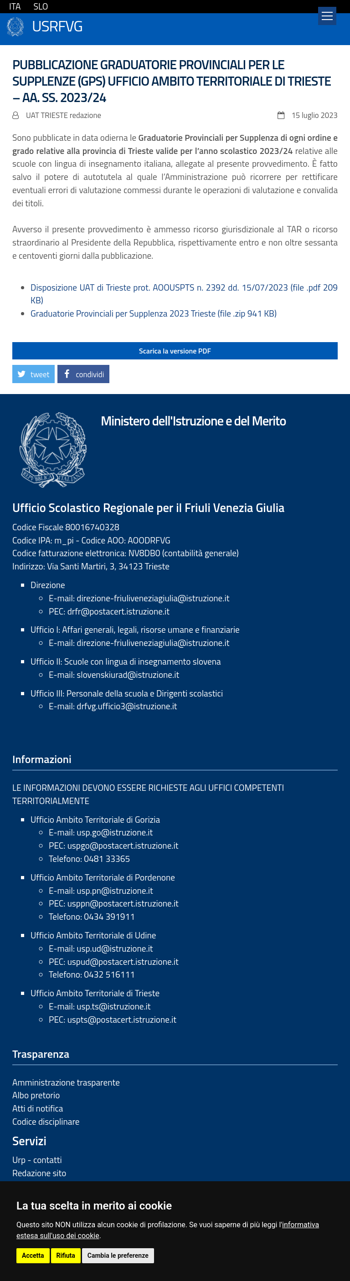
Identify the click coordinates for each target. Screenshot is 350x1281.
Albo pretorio (36, 1095)
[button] (33, 374)
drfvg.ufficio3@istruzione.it (127, 705)
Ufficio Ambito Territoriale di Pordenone (103, 877)
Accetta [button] (33, 1255)
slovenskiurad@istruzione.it (128, 674)
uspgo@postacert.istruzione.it (123, 845)
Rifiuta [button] (66, 1255)
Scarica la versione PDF (175, 350)
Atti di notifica (37, 1108)
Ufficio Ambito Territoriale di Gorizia (95, 819)
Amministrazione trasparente (66, 1082)
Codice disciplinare (46, 1121)
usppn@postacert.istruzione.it (123, 903)
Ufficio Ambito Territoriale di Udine (93, 935)
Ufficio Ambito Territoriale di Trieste (95, 992)
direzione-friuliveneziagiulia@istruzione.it (153, 598)
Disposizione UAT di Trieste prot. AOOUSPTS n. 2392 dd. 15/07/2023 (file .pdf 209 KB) (184, 294)
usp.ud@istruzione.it (115, 948)
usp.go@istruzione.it (115, 832)
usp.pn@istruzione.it (115, 890)
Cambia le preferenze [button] (118, 1255)
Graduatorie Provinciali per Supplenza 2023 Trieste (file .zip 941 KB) (154, 313)
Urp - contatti (37, 1159)
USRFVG (57, 25)
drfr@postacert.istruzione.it (118, 611)
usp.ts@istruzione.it (113, 1006)
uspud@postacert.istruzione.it (123, 961)
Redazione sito (39, 1172)
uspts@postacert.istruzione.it (121, 1019)
